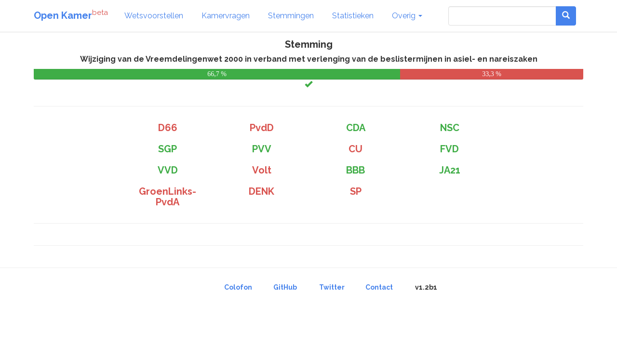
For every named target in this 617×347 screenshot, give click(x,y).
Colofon (238, 287)
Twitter (332, 287)
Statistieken (353, 15)
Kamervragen (225, 15)
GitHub (285, 287)
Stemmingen (291, 15)
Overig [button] (407, 15)
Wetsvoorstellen (153, 15)
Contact (379, 287)
